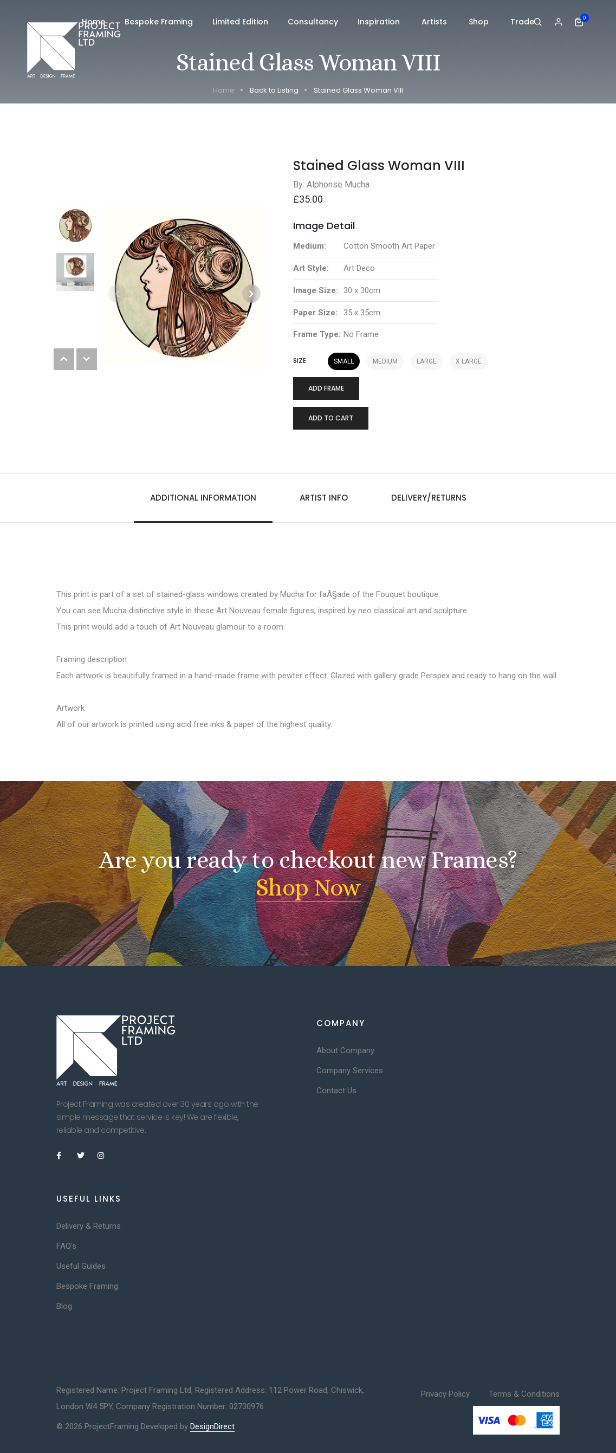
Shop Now (308, 887)
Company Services (349, 1070)
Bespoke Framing (159, 21)
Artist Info (324, 497)
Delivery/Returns (428, 497)
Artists (435, 21)
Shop (480, 21)
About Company (345, 1050)
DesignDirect (212, 1426)
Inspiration (380, 21)
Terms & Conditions (524, 1394)
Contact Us (336, 1090)
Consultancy (313, 21)
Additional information (203, 497)
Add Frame (326, 388)
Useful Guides (81, 1266)
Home (93, 21)
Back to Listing (274, 90)
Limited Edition (240, 21)
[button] (251, 293)
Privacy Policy (445, 1394)
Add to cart (330, 418)
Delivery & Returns (88, 1226)
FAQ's (66, 1246)
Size (299, 360)
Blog (64, 1306)
